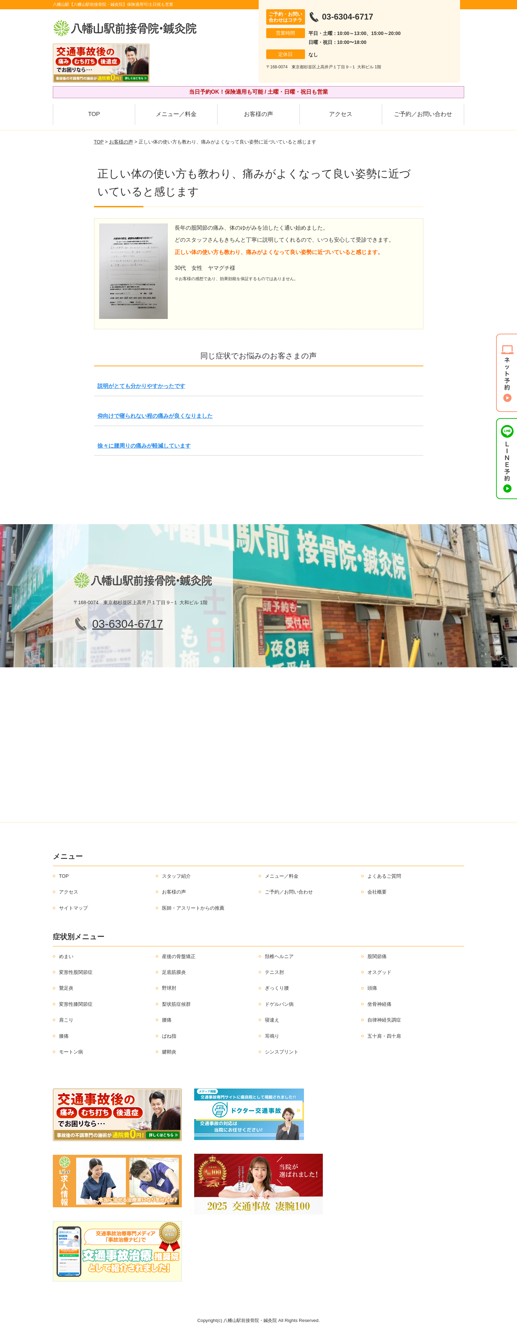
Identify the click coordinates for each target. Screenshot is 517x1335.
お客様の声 (258, 114)
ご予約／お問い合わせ (423, 114)
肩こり (66, 1020)
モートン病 (71, 1052)
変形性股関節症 (76, 972)
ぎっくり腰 (277, 988)
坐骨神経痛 (379, 1004)
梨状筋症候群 (176, 1004)
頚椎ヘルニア (279, 956)
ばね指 (169, 1036)
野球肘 (169, 988)
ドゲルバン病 (279, 1004)
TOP (94, 114)
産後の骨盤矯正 (179, 956)
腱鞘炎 (169, 1052)
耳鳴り (272, 1036)
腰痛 (167, 1020)
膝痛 (64, 1036)
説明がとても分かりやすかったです (141, 386)
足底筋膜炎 (174, 972)
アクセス (340, 114)
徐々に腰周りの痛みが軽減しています (144, 446)
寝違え (272, 1020)
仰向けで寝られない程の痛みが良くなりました (155, 416)
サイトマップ (73, 908)
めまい (66, 956)
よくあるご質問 (384, 876)
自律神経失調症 (384, 1020)
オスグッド (379, 972)
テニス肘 (274, 972)
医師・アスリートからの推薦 (193, 908)
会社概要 (377, 892)
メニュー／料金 (176, 114)
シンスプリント (281, 1052)
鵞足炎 (66, 988)
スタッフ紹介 (176, 876)
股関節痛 (377, 956)
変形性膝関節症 (76, 1004)
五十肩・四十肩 (384, 1036)
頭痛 (372, 988)
